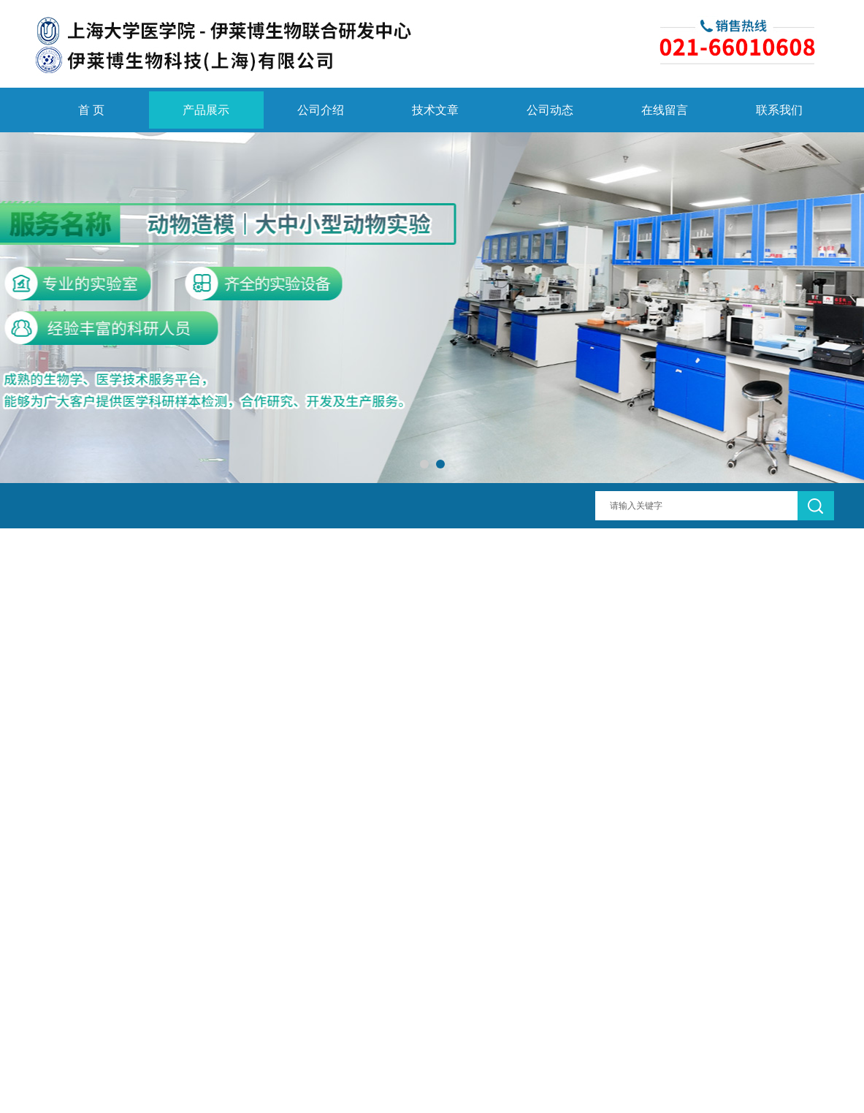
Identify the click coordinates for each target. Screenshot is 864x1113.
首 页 (91, 110)
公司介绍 (320, 110)
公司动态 (550, 110)
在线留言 (664, 110)
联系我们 (779, 110)
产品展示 (206, 110)
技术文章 (435, 110)
